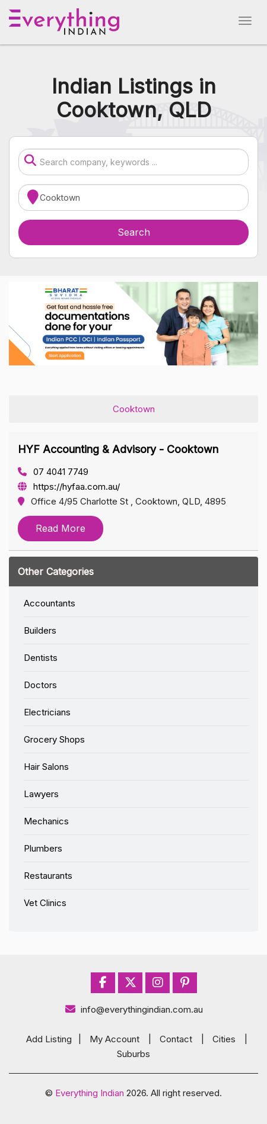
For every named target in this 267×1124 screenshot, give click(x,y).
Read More (60, 528)
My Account (114, 1039)
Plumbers (43, 848)
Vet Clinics (45, 902)
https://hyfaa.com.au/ (69, 486)
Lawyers (41, 793)
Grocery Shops (54, 739)
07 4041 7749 (53, 471)
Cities (224, 1039)
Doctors (40, 685)
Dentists (41, 657)
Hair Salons (46, 766)
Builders (40, 630)
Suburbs (133, 1053)
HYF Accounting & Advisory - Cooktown (118, 449)
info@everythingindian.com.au (134, 1009)
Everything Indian (89, 1093)
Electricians (47, 712)
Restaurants (48, 875)
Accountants (49, 603)
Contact (176, 1039)
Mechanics (46, 821)
